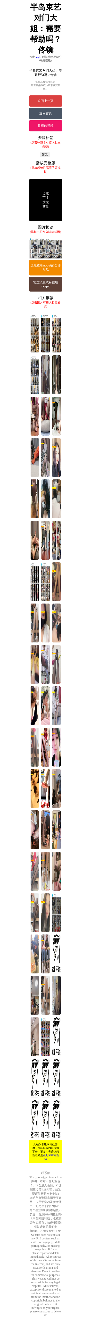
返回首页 (45, 113)
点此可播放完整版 (45, 200)
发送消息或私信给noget (45, 284)
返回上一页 (45, 101)
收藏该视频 (45, 126)
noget (38, 56)
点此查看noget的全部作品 (45, 268)
